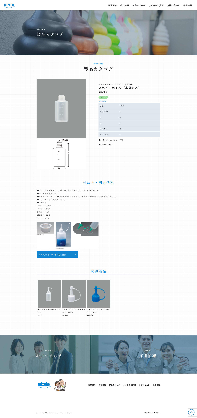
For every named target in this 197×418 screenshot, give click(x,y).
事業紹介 (112, 5)
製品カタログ (138, 5)
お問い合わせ (173, 5)
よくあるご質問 (156, 5)
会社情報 (124, 5)
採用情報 (187, 5)
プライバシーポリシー (152, 413)
